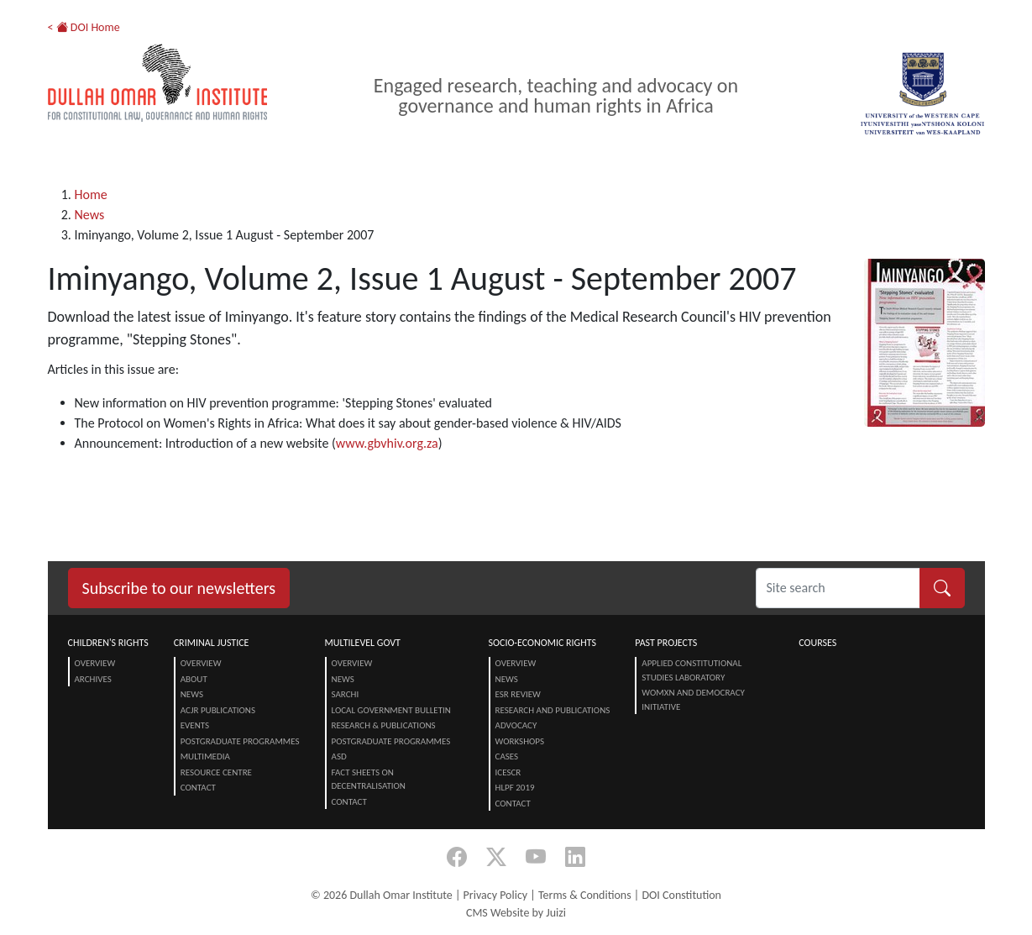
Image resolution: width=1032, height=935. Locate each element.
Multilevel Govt (363, 643)
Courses (817, 643)
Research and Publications (552, 710)
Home (91, 194)
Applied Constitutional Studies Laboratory (691, 670)
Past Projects (666, 643)
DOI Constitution (681, 895)
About (194, 679)
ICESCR (508, 772)
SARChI (345, 694)
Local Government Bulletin (391, 710)
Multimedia (205, 756)
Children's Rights (108, 643)
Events (195, 725)
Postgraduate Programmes (240, 741)
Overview (95, 663)
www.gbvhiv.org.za (387, 443)
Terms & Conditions (584, 895)
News (90, 215)
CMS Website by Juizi (516, 913)
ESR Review (518, 694)
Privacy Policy (496, 895)
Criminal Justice (211, 643)
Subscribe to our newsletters (179, 588)
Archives (93, 679)
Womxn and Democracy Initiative (693, 699)
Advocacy (516, 725)
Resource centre (216, 772)
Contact (198, 787)
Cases (507, 756)
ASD (339, 756)
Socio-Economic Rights (542, 643)
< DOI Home (84, 27)
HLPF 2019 (515, 787)
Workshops (519, 741)
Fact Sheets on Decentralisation (369, 779)
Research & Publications (384, 725)
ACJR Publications (218, 710)
